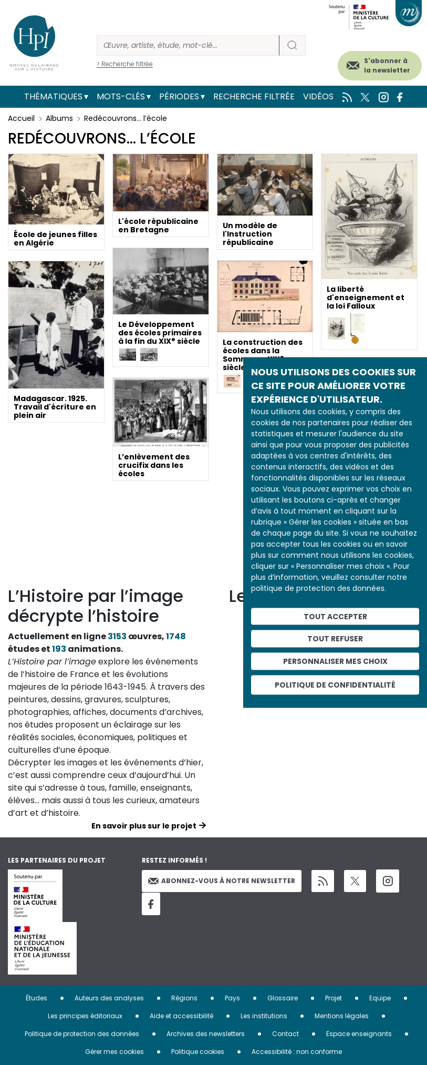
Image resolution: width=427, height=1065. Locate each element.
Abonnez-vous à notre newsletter (221, 880)
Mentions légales (342, 1015)
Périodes (179, 96)
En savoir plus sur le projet (143, 826)
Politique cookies (197, 1051)
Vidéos (318, 96)
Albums (59, 118)
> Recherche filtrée (125, 63)
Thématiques (53, 96)
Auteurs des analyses (109, 998)
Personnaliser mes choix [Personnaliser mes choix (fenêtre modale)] (335, 661)
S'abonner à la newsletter (387, 65)
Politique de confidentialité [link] (335, 684)
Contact (285, 1033)
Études (36, 998)
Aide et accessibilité (181, 1015)
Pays (232, 998)
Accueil (21, 118)
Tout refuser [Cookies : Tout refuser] (335, 638)
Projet (333, 998)
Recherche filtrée (254, 96)
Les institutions (264, 1015)
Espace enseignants (359, 1033)
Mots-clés (121, 96)
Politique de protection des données (82, 1033)
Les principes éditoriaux (85, 1015)
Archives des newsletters (205, 1033)
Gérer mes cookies (114, 1051)
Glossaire (282, 998)
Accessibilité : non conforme (297, 1051)
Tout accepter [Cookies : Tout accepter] (335, 616)
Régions (184, 998)
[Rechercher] (188, 45)
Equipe (380, 998)
